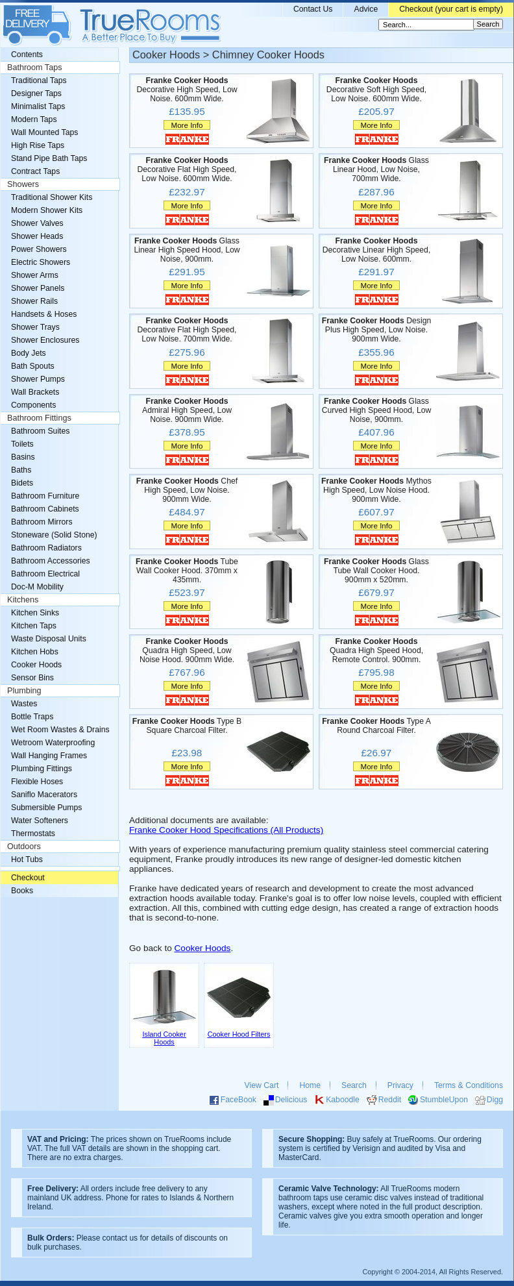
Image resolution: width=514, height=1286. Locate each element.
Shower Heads (37, 236)
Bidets (22, 483)
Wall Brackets (35, 392)
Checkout (28, 877)
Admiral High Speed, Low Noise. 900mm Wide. (187, 410)
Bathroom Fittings (39, 418)
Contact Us (313, 9)
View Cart (262, 1085)
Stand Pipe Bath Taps (49, 158)
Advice (366, 9)
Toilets (22, 444)
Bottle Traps (32, 716)
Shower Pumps (38, 379)
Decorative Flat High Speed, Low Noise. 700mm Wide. (186, 329)
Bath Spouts (33, 366)
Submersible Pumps (46, 807)
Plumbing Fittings (41, 768)
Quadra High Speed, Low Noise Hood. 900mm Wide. (187, 650)
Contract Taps (35, 171)
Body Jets (28, 353)
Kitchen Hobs (34, 651)
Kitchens (22, 599)
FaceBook (238, 1099)
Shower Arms (34, 275)
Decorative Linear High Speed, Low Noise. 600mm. (377, 250)
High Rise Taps (37, 145)
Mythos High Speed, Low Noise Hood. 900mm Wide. (376, 490)
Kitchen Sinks (35, 612)
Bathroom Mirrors (42, 521)
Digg (495, 1099)
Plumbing (24, 690)
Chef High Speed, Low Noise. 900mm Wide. (187, 490)
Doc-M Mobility (37, 586)
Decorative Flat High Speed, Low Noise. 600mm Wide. (186, 169)
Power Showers (39, 249)
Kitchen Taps (33, 625)
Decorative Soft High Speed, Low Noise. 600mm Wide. (376, 89)
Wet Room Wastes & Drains (60, 729)
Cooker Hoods (203, 948)
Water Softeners (39, 820)
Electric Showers (40, 262)
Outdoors (24, 846)
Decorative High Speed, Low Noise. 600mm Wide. (186, 89)
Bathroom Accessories (50, 560)
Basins (23, 457)
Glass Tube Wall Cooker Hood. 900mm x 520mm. (376, 570)
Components (33, 405)
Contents (27, 54)
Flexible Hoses (37, 781)
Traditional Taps (39, 80)
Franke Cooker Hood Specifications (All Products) (226, 830)
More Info (186, 125)
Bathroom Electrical (45, 573)
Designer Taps (36, 93)
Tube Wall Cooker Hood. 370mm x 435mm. (187, 570)
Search (354, 1085)
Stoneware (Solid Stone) (54, 534)
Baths (21, 470)
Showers (23, 184)
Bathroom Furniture (45, 496)
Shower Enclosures (45, 340)
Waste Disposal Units (48, 638)
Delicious (291, 1099)
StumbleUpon (444, 1099)
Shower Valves (37, 223)
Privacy (400, 1085)
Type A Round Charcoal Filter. (376, 726)
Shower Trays (35, 327)
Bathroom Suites (40, 431)
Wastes (24, 703)
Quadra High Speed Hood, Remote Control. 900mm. (376, 650)
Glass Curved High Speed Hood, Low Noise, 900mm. (377, 410)
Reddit (389, 1099)
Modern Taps (34, 119)
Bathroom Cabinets (45, 508)
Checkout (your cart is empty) (451, 9)
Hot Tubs (27, 859)
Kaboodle (343, 1099)
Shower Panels (37, 288)
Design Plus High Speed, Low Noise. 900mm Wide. (377, 329)
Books (22, 890)
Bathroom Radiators (46, 547)
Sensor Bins (32, 677)
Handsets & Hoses (44, 314)
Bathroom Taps (34, 67)
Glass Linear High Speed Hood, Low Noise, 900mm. (186, 250)
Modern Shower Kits (46, 210)
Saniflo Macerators (44, 794)
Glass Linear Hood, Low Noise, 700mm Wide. (376, 169)
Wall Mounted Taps (44, 132)
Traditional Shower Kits (51, 197)
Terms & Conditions (468, 1085)
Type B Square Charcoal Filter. (186, 726)
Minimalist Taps (38, 106)
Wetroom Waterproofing (53, 742)
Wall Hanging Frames (49, 755)
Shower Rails (34, 301)
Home (310, 1085)
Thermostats (33, 833)
